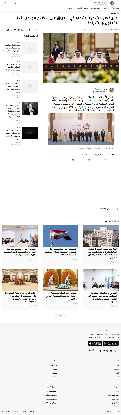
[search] (14, 3)
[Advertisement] (81, 183)
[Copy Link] (11, 30)
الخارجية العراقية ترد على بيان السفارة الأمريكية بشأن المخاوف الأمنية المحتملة (61, 252)
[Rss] (100, 351)
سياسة (113, 13)
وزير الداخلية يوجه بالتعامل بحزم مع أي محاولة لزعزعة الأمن (13, 67)
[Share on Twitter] (26, 30)
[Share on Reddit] (18, 30)
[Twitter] (115, 351)
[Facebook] (118, 351)
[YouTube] (111, 351)
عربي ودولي (15, 102)
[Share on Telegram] (15, 30)
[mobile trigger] (117, 3)
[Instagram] (107, 351)
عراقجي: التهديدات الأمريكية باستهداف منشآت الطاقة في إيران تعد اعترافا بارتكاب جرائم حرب (12, 111)
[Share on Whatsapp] (22, 30)
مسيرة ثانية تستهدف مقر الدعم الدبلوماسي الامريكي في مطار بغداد (12, 48)
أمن (17, 42)
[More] (4, 30)
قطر (108, 209)
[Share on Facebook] (29, 30)
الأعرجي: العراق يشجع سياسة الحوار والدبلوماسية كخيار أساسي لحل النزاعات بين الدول (20, 252)
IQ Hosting (115, 412)
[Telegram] (104, 351)
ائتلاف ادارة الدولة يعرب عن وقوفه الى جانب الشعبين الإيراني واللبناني (60, 296)
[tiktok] (97, 351)
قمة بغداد (103, 209)
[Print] (7, 30)
